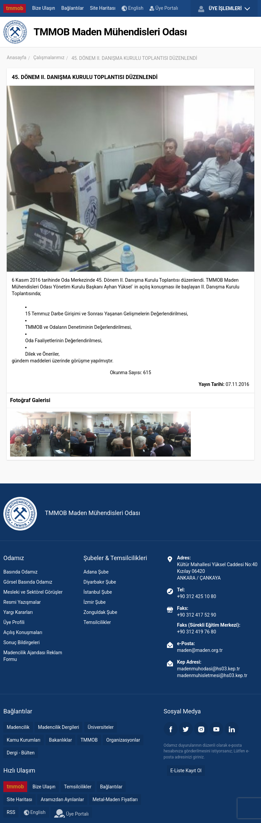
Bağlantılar (72, 8)
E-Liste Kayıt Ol (186, 770)
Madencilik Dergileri (58, 727)
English (132, 8)
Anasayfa (16, 57)
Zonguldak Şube (100, 612)
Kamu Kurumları (23, 740)
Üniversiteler (101, 727)
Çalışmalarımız (48, 57)
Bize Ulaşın (43, 8)
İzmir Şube (94, 602)
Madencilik (18, 727)
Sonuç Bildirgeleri (21, 642)
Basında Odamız (20, 572)
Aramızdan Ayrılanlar (62, 799)
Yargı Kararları (18, 612)
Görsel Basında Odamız (27, 582)
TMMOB (89, 740)
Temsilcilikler (97, 622)
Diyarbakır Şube (99, 582)
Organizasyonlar (123, 740)
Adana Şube (95, 572)
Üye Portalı (163, 8)
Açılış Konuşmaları (22, 632)
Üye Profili (14, 622)
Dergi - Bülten (21, 752)
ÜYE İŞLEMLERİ (224, 9)
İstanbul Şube (97, 592)
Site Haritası (103, 8)
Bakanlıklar (60, 740)
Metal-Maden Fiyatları (115, 799)
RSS (11, 812)
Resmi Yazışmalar (22, 602)
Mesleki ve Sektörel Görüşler (32, 592)
